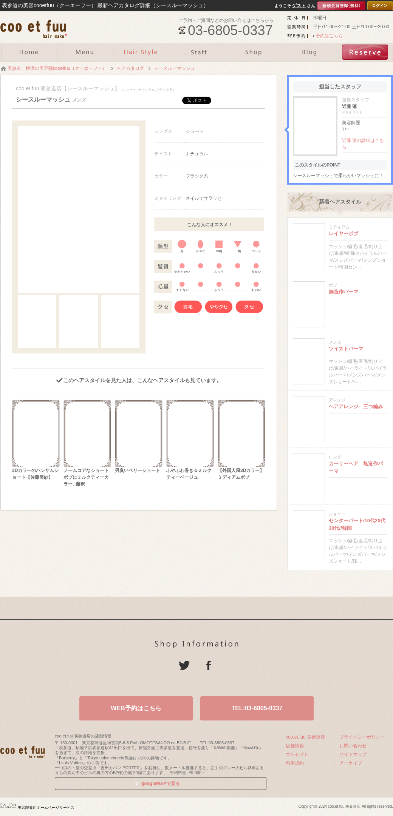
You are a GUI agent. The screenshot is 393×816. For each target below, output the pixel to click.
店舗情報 (295, 745)
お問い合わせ (353, 745)
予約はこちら (329, 36)
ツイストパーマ (346, 349)
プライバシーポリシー (362, 737)
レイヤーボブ (343, 233)
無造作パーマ (343, 292)
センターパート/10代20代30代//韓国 (357, 524)
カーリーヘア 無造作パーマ (356, 467)
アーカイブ (350, 763)
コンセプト (297, 754)
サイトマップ (353, 754)
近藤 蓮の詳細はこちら (363, 144)
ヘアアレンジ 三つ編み (356, 406)
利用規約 (295, 763)
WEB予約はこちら (136, 708)
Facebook (208, 665)
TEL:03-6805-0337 (256, 708)
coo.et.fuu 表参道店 (305, 737)
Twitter (184, 665)
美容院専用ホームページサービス (37, 807)
